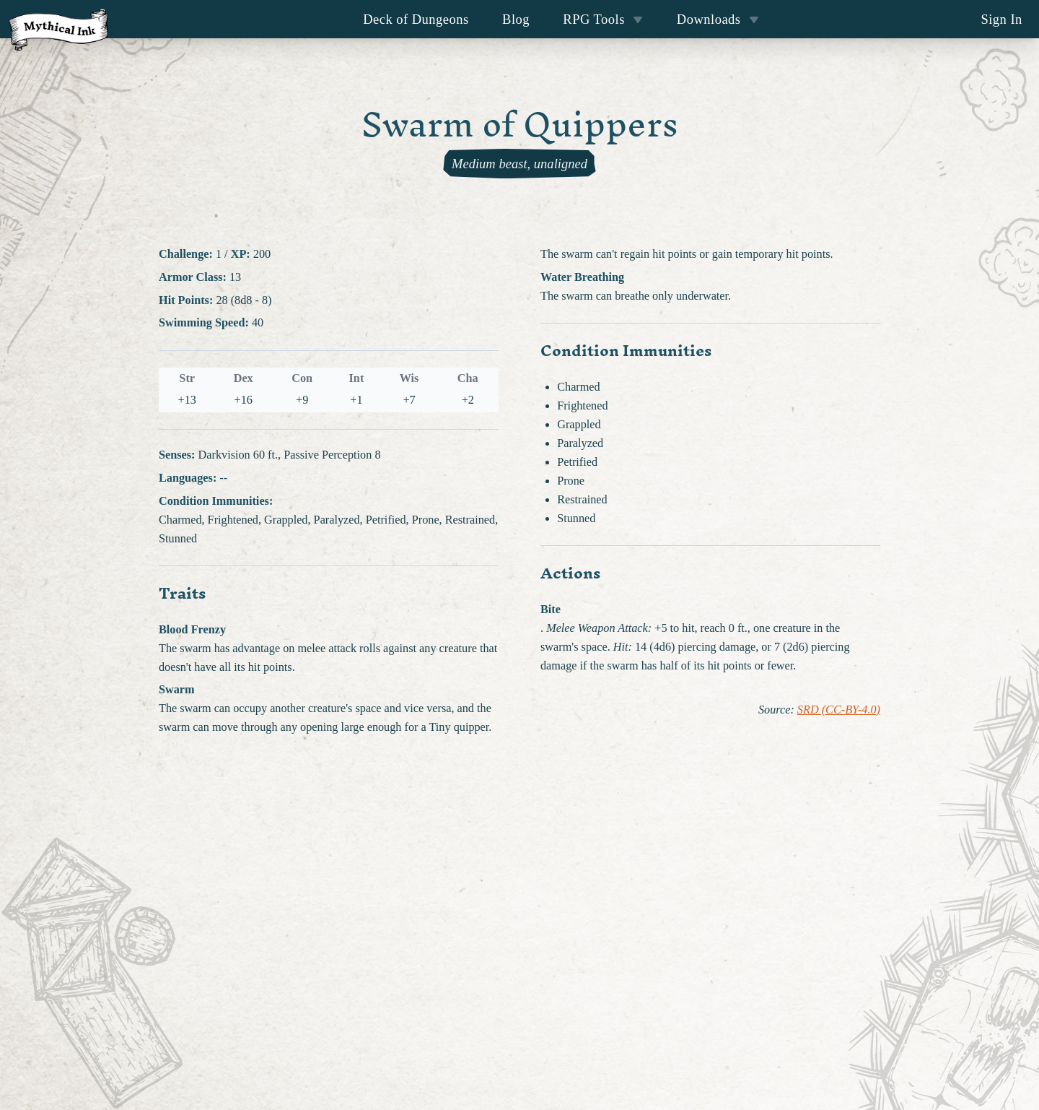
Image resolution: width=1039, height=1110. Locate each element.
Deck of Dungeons (416, 19)
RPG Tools (603, 19)
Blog (516, 19)
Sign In (1001, 19)
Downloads (718, 19)
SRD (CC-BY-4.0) (838, 709)
